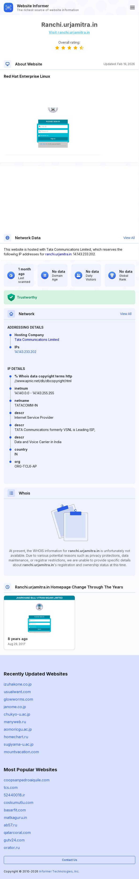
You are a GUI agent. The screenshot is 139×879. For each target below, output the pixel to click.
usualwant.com (17, 691)
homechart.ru (16, 736)
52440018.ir (14, 795)
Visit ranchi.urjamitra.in (69, 32)
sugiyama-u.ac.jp (19, 744)
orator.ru (12, 847)
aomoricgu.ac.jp (18, 729)
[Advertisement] (69, 93)
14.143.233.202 (25, 352)
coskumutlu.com (18, 802)
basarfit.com (15, 810)
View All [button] (129, 238)
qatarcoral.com (17, 832)
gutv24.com (14, 840)
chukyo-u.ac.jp (17, 714)
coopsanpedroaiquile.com (26, 780)
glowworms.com (18, 699)
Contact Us (69, 860)
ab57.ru (10, 825)
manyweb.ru (15, 721)
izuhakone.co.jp (18, 684)
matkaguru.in (15, 817)
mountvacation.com (21, 751)
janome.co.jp (15, 706)
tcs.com (11, 787)
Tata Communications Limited (37, 340)
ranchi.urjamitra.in (58, 254)
